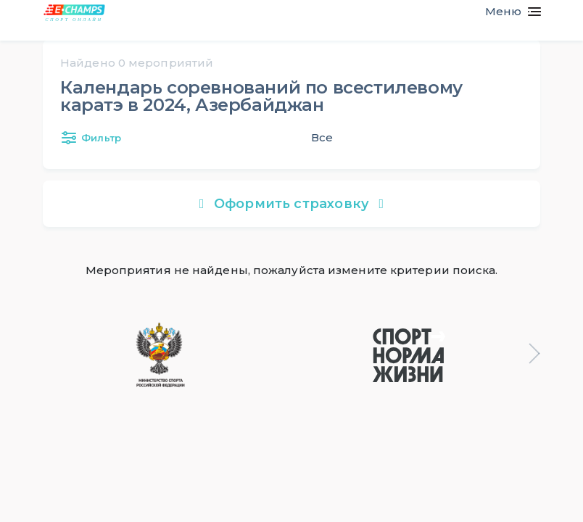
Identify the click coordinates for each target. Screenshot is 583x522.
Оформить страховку (291, 204)
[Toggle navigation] (507, 11)
